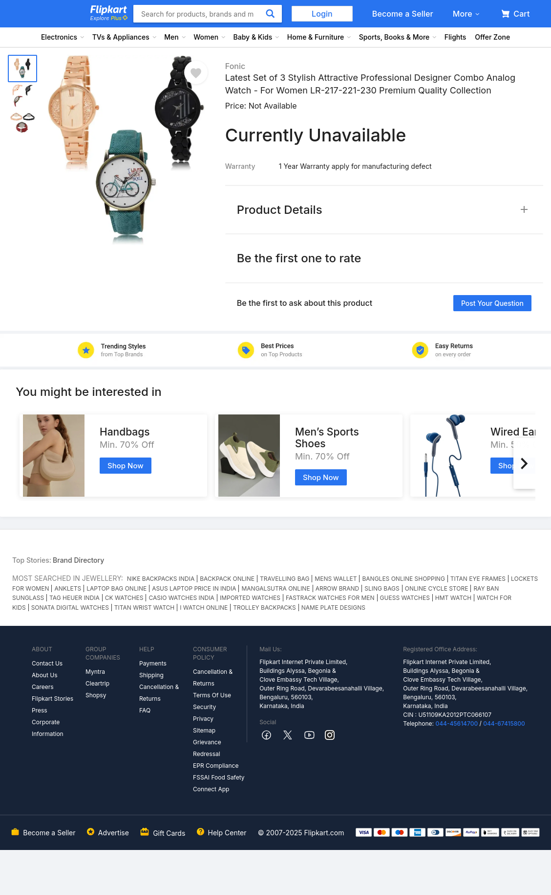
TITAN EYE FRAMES (478, 578)
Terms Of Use (212, 695)
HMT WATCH (453, 597)
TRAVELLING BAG (284, 578)
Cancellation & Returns (159, 692)
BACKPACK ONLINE (227, 578)
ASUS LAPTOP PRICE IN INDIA (194, 588)
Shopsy (95, 695)
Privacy (203, 718)
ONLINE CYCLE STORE (436, 588)
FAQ (144, 710)
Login (322, 14)
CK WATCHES (124, 597)
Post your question (492, 303)
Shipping (151, 675)
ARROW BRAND (338, 588)
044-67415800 (504, 723)
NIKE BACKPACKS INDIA (160, 578)
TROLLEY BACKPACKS (264, 607)
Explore (108, 18)
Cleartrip (97, 683)
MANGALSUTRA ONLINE (275, 588)
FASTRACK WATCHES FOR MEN (330, 597)
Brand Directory (78, 560)
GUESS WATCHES (405, 597)
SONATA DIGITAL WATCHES (70, 607)
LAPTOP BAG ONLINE (116, 588)
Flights (455, 37)
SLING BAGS (381, 588)
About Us (44, 675)
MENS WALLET (336, 578)
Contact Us (47, 663)
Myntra (95, 671)
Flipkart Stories (52, 698)
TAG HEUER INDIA (74, 597)
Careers (43, 686)
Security (204, 707)
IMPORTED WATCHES (250, 597)
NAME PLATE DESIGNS (333, 607)
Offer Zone (492, 37)
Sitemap (204, 730)
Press (39, 710)
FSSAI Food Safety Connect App (219, 783)
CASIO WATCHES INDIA (181, 597)
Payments (153, 663)
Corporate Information (48, 727)
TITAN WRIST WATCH (144, 607)
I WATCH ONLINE (204, 607)
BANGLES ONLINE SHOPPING (403, 578)
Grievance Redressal (207, 747)
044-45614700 (456, 723)
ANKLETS (67, 588)
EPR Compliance (215, 765)
